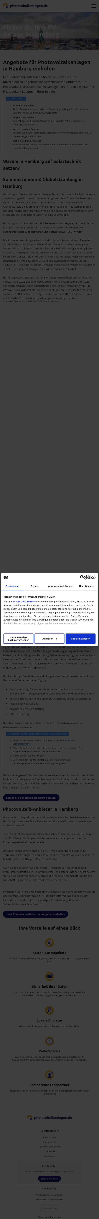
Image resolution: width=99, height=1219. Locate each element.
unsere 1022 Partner (24, 601)
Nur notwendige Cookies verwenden (18, 638)
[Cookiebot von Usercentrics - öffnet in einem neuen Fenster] (82, 577)
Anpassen (49, 638)
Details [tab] (34, 586)
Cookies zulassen (80, 638)
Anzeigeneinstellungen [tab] (60, 586)
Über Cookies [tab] (86, 586)
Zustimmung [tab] (12, 586)
